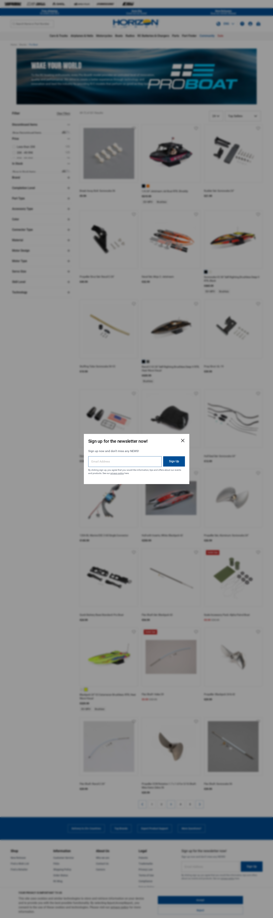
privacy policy (117, 473)
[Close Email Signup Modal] (183, 440)
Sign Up (174, 461)
